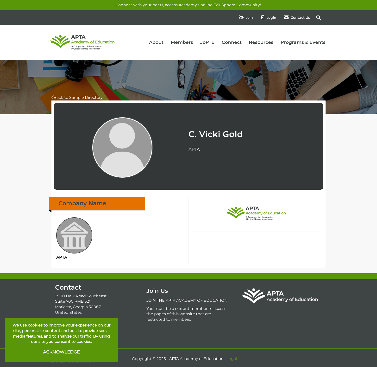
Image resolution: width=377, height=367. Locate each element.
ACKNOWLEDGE (61, 352)
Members (182, 42)
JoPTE (207, 42)
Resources (261, 42)
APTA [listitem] (74, 238)
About (156, 42)
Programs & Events (303, 42)
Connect (232, 42)
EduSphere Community (237, 5)
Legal (231, 358)
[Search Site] (319, 18)
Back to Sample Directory (77, 97)
